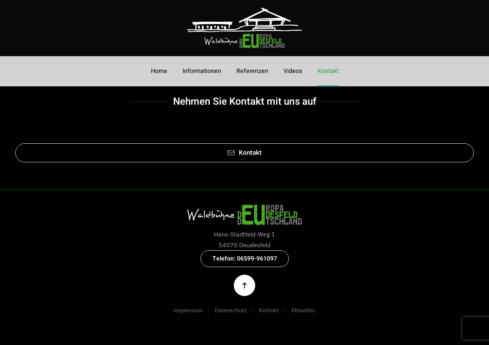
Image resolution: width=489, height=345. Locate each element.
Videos (292, 71)
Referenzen (252, 71)
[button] (244, 285)
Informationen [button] (202, 71)
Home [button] (159, 71)
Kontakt (244, 152)
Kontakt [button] (327, 71)
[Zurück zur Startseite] (244, 28)
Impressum (188, 312)
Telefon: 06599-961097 (244, 258)
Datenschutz (231, 312)
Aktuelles (303, 312)
